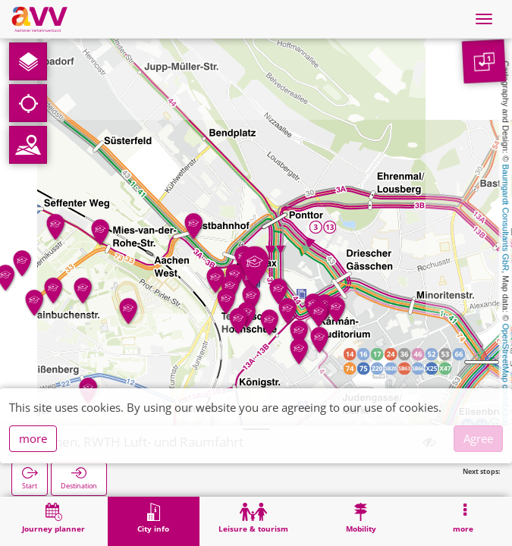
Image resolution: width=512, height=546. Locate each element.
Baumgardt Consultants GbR (505, 218)
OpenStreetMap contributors (505, 375)
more (33, 438)
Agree (478, 438)
